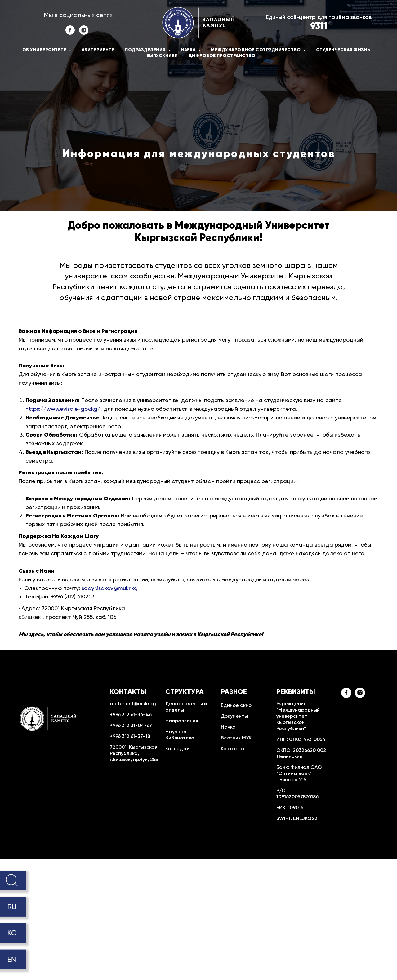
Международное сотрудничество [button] (256, 50)
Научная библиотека (179, 735)
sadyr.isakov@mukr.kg (110, 588)
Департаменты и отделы (186, 707)
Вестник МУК (236, 738)
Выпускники (162, 56)
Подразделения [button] (146, 50)
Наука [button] (189, 50)
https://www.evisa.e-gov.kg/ (62, 409)
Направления (181, 721)
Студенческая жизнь (343, 50)
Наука (228, 727)
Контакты (232, 749)
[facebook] (70, 33)
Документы (234, 716)
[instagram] (83, 33)
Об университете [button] (44, 50)
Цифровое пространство (222, 56)
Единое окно (236, 705)
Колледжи (177, 749)
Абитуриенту (98, 50)
